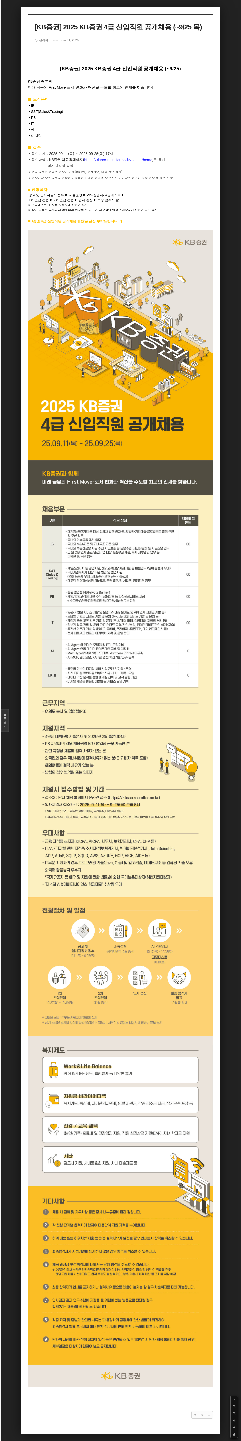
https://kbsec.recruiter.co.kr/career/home (118, 159)
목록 (5, 720)
